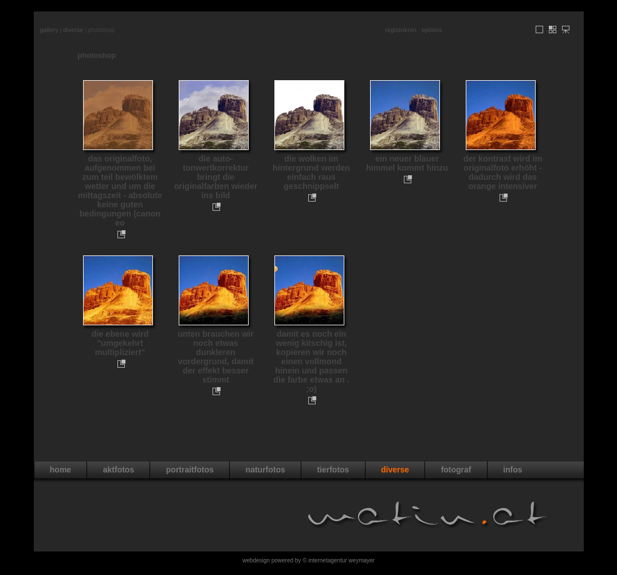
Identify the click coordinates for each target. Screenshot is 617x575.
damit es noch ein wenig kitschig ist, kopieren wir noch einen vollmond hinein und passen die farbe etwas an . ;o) (311, 361)
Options (431, 30)
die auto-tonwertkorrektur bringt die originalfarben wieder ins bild (216, 177)
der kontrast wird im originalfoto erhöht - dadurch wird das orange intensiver (503, 172)
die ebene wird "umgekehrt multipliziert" (120, 343)
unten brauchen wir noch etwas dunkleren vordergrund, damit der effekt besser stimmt (216, 356)
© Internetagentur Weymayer (338, 560)
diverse (73, 30)
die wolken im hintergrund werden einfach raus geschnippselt (311, 172)
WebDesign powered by (272, 560)
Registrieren (400, 30)
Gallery (49, 30)
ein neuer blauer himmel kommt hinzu (407, 163)
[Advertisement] (308, 15)
